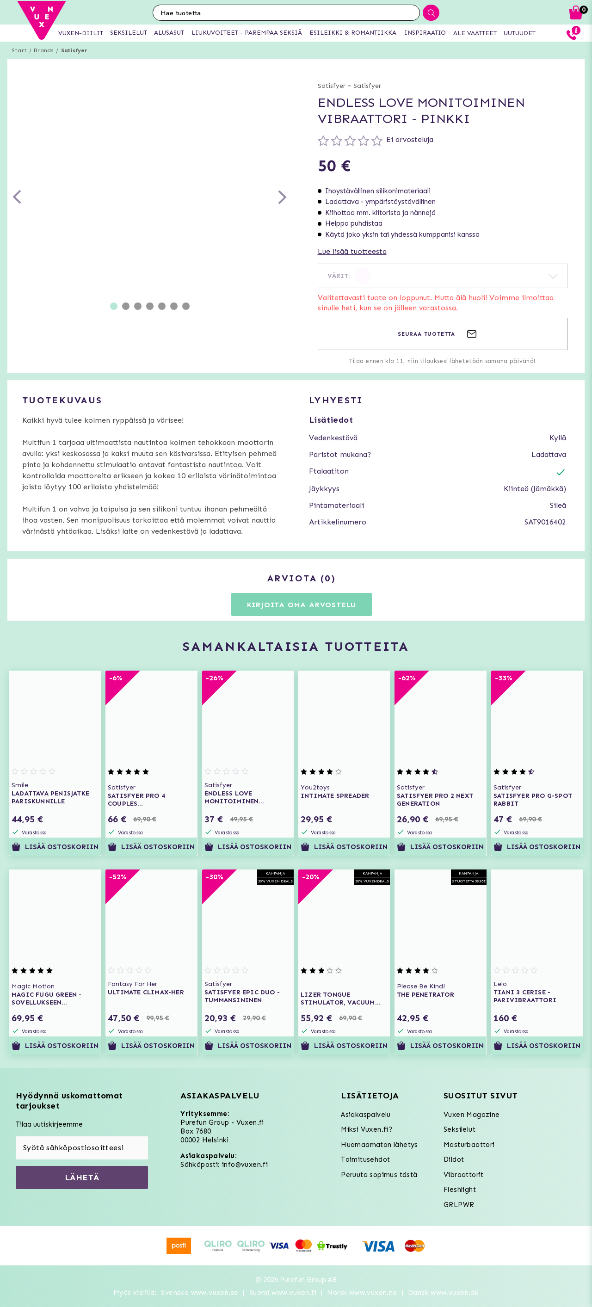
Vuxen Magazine (472, 1114)
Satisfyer (74, 50)
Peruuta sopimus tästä (379, 1175)
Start (19, 50)
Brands (44, 50)
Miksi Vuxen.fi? (366, 1129)
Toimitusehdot (365, 1159)
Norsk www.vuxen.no (362, 1293)
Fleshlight (460, 1189)
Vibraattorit (464, 1175)
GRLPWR (459, 1205)
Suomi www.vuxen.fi (282, 1293)
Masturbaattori (469, 1145)
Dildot (454, 1159)
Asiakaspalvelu (366, 1114)
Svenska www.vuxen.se (199, 1293)
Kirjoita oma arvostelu (302, 604)
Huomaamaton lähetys (379, 1145)
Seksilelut (459, 1129)
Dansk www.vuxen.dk (443, 1293)
